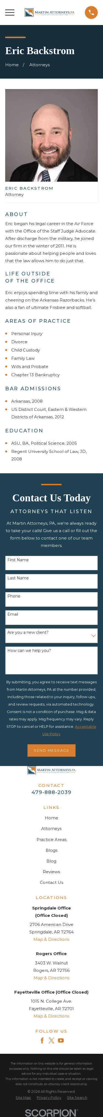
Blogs (51, 850)
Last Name (18, 578)
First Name (18, 560)
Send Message (51, 750)
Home (51, 817)
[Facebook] (42, 1040)
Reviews (51, 871)
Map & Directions (51, 939)
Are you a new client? (28, 632)
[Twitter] (51, 1040)
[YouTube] (61, 1040)
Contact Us (51, 882)
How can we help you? (29, 650)
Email (12, 614)
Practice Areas (51, 839)
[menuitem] (23, 1098)
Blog (51, 861)
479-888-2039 (51, 792)
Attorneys (51, 828)
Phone (13, 596)
